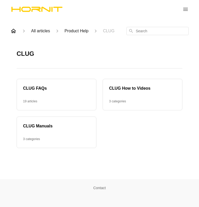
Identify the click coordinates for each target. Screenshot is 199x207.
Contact (99, 188)
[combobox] (157, 31)
